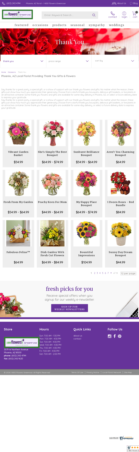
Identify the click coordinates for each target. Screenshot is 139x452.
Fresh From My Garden (18, 202)
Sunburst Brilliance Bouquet (87, 153)
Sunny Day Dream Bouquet (120, 254)
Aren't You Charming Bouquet (121, 153)
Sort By (99, 60)
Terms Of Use (77, 372)
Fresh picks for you (69, 293)
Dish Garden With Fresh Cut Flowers (52, 254)
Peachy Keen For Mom (52, 202)
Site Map (128, 372)
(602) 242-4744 (13, 3)
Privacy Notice (93, 372)
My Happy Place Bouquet (86, 204)
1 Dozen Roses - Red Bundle (120, 204)
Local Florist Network (111, 372)
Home (3, 72)
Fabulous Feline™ (18, 252)
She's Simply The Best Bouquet (52, 153)
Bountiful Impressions (86, 254)
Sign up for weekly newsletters (69, 308)
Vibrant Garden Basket (18, 153)
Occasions (12, 72)
